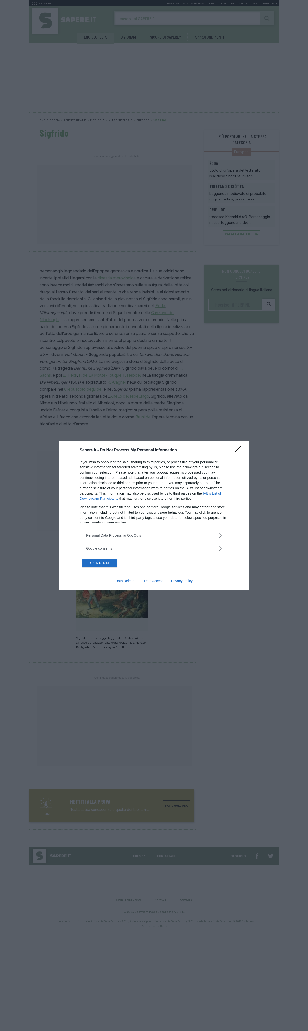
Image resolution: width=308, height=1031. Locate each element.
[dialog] (154, 515)
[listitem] (154, 535)
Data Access (153, 582)
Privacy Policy (182, 582)
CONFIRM (106, 563)
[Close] (240, 450)
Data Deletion (125, 582)
